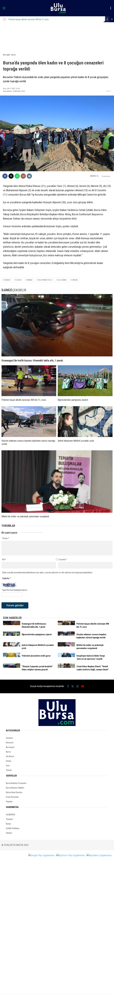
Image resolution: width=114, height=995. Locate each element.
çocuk (18, 280)
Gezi (8, 765)
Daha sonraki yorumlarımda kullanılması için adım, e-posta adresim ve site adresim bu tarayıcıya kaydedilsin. (47, 572)
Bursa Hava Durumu (14, 792)
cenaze (7, 280)
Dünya (8, 761)
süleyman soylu (45, 280)
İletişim (9, 833)
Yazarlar (9, 819)
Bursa (108, 91)
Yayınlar (9, 801)
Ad (4, 559)
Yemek (9, 770)
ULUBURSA (10, 814)
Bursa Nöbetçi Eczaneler (16, 783)
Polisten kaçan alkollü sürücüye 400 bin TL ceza (51, 19)
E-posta (63, 559)
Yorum (5, 538)
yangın (75, 280)
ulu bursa (62, 280)
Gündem (9, 738)
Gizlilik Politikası (12, 828)
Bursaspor (10, 747)
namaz (30, 280)
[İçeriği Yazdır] (29, 176)
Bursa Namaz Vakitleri (15, 788)
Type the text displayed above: (14, 590)
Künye (8, 824)
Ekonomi (9, 742)
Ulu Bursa (10, 756)
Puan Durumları (12, 797)
